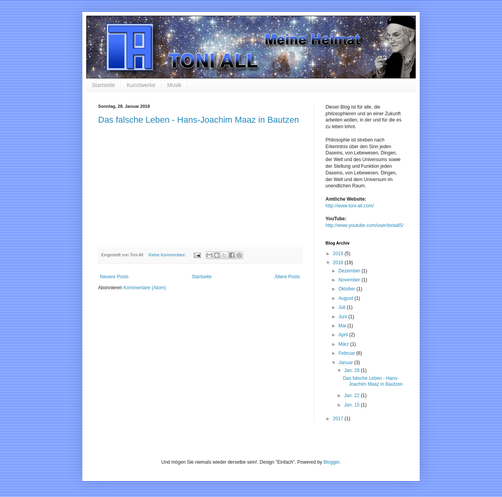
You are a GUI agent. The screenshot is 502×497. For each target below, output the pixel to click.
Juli (342, 307)
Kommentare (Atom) (145, 287)
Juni (343, 316)
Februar (347, 353)
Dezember (350, 271)
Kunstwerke (141, 85)
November (350, 280)
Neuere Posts (114, 276)
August (346, 298)
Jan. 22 (352, 395)
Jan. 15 (352, 405)
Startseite (103, 85)
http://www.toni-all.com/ (350, 206)
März (344, 344)
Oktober (347, 289)
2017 (339, 418)
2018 (339, 262)
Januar (346, 362)
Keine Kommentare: (168, 254)
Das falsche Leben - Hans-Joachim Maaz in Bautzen (198, 120)
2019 (339, 253)
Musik (174, 85)
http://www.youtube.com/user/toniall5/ (365, 225)
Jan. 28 (352, 370)
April (343, 334)
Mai (342, 325)
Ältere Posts (287, 276)
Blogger (332, 462)
